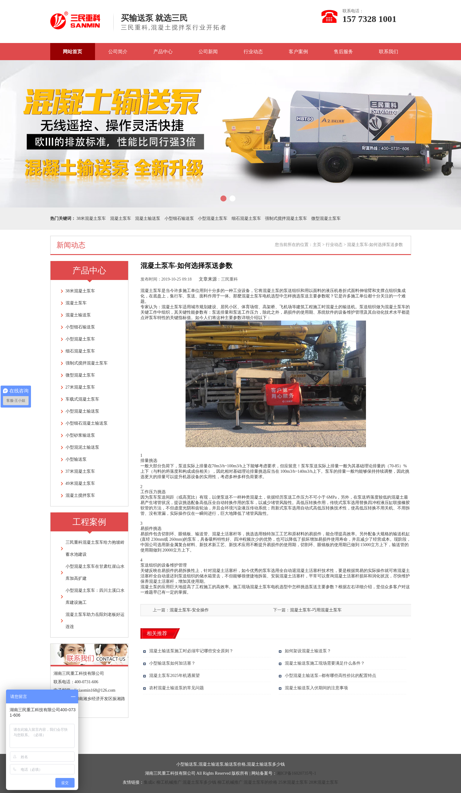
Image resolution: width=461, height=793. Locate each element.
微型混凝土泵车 (326, 218)
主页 (317, 244)
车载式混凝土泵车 (82, 399)
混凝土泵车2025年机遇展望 (174, 675)
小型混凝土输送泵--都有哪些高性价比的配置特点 (330, 675)
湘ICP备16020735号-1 (296, 773)
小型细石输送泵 (179, 218)
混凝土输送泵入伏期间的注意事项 (316, 688)
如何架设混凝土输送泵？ (308, 651)
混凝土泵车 (120, 218)
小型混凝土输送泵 (82, 411)
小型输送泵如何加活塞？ (172, 663)
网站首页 (72, 51)
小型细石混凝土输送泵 (87, 423)
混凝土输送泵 (147, 218)
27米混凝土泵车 (80, 387)
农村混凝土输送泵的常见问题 (176, 688)
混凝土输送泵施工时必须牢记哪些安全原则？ (191, 651)
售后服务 (343, 51)
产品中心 (163, 51)
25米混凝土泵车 (293, 782)
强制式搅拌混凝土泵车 (286, 218)
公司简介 (118, 51)
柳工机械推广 (169, 782)
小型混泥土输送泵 (82, 447)
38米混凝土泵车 (91, 218)
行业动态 (253, 51)
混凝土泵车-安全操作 (189, 610)
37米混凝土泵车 (80, 471)
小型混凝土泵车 (212, 218)
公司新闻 (208, 51)
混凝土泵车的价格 (260, 782)
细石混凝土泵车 (246, 218)
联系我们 (388, 51)
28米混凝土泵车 (323, 782)
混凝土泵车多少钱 (199, 782)
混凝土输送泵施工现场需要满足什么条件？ (325, 663)
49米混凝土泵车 (80, 483)
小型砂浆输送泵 (80, 435)
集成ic (149, 782)
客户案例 (298, 51)
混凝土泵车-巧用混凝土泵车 (316, 610)
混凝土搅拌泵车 (80, 495)
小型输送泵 (76, 459)
